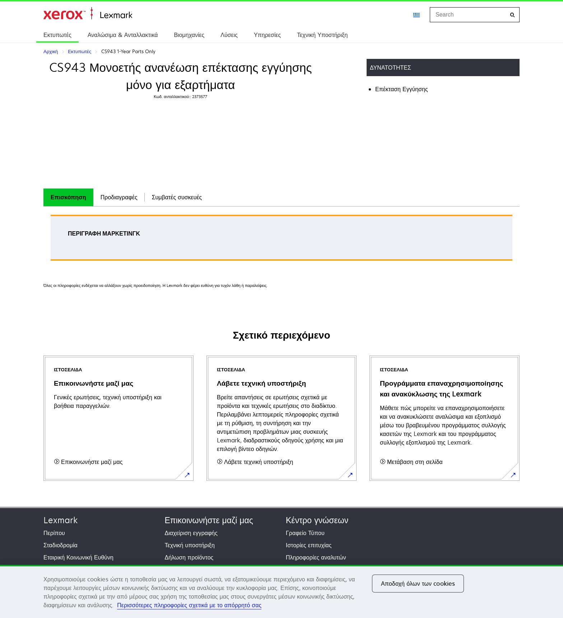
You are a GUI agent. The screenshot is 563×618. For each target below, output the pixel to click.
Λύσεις (229, 35)
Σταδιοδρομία (60, 545)
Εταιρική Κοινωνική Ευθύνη (78, 557)
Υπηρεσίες (267, 35)
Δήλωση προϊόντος (189, 557)
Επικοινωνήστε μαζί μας (209, 520)
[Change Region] (416, 15)
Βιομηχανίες (189, 35)
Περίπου (54, 533)
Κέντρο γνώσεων (317, 520)
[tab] (68, 197)
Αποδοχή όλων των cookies (418, 583)
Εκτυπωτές (57, 35)
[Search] (512, 15)
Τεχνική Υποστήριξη (322, 35)
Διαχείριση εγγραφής (191, 533)
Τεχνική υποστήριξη (190, 545)
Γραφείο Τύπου (305, 533)
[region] (281, 591)
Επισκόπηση (68, 197)
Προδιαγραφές (119, 197)
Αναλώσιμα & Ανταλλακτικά (123, 35)
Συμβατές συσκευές (177, 197)
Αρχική (87, 13)
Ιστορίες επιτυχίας (309, 545)
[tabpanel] (281, 240)
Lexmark (60, 520)
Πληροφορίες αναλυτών (316, 557)
